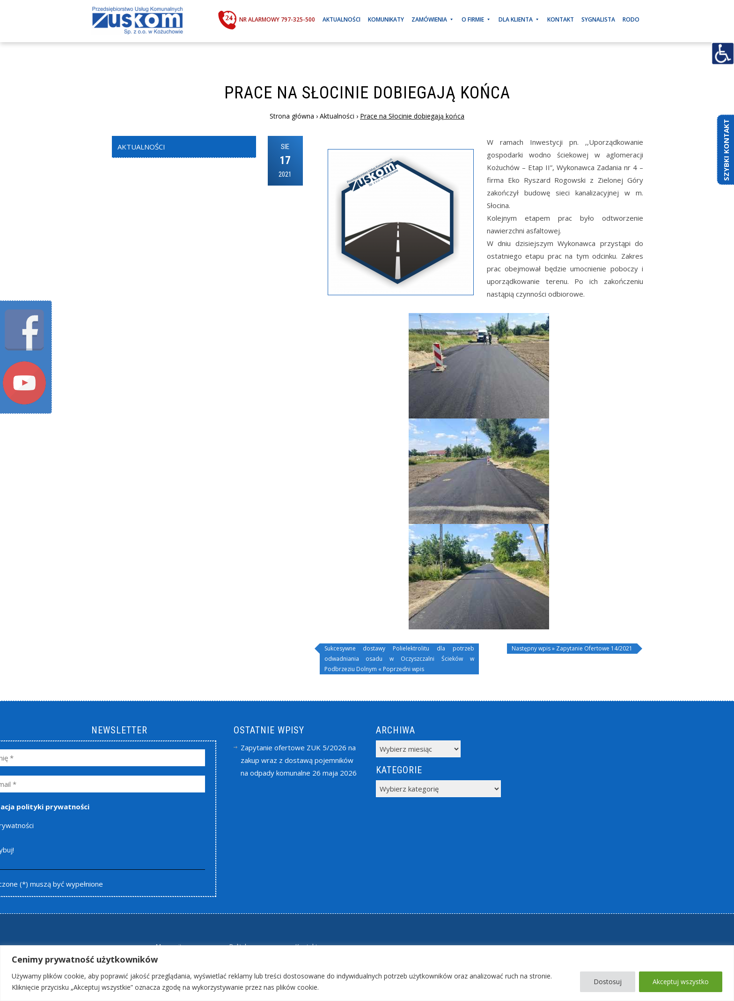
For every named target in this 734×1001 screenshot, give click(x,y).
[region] (367, 973)
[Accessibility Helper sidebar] (723, 53)
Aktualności (341, 19)
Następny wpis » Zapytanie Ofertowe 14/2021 (572, 648)
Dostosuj (608, 981)
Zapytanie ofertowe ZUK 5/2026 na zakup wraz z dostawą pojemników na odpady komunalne (298, 760)
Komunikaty (386, 19)
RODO (631, 19)
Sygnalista (598, 19)
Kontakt (560, 19)
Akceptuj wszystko (681, 981)
